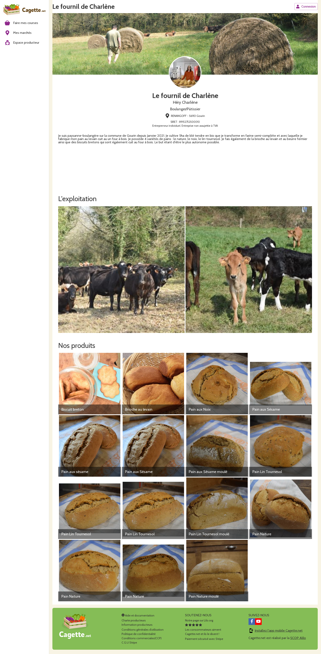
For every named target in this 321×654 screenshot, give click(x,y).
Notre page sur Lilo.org (199, 621)
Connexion (306, 6)
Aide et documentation (138, 616)
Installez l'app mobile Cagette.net (279, 631)
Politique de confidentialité (139, 635)
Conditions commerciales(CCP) (142, 639)
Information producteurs (137, 626)
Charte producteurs (134, 621)
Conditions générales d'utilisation (143, 630)
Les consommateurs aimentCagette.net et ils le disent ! (203, 630)
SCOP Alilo (298, 639)
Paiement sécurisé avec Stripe (204, 640)
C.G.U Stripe (129, 643)
